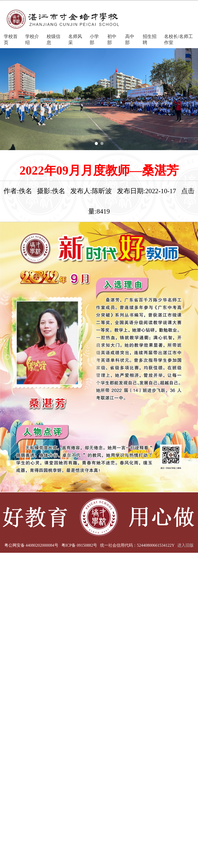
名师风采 (75, 39)
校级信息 (53, 39)
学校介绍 (32, 39)
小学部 (94, 39)
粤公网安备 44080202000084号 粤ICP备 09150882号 (50, 545)
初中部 (111, 39)
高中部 (129, 39)
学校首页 (11, 39)
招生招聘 (149, 39)
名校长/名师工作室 (178, 39)
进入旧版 (185, 545)
